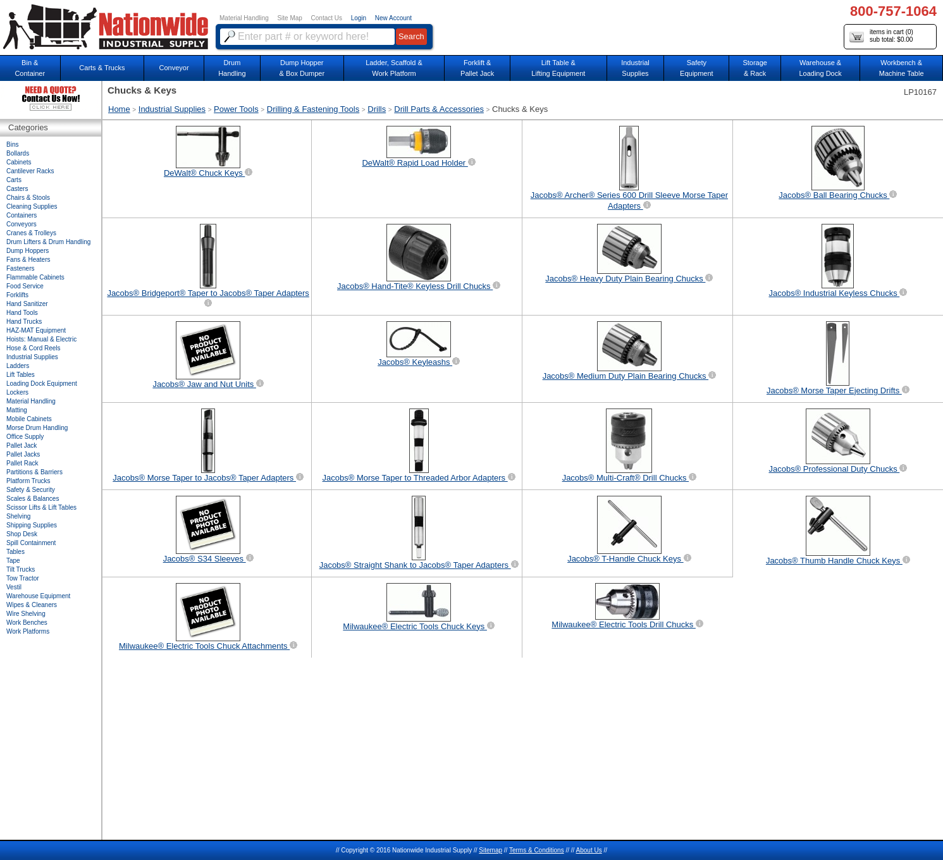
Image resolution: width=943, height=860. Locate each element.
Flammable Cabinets (35, 277)
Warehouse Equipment (38, 596)
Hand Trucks (24, 321)
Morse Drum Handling (37, 427)
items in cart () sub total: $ (881, 36)
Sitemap (490, 850)
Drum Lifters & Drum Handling (48, 241)
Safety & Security (30, 489)
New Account (393, 18)
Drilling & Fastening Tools (313, 109)
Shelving (18, 516)
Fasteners (20, 268)
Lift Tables (20, 374)
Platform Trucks (28, 480)
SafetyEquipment (696, 68)
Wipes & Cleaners (31, 604)
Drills (376, 109)
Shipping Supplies (31, 525)
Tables (15, 551)
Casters (17, 188)
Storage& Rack (755, 68)
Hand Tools (22, 312)
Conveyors (21, 224)
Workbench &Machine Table (901, 68)
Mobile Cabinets (29, 418)
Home (119, 109)
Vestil (14, 587)
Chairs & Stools (28, 197)
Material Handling (244, 18)
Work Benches (26, 622)
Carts (14, 179)
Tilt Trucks (20, 569)
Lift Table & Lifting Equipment (558, 68)
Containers (21, 215)
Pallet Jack (21, 445)
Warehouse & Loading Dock (820, 68)
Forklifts (17, 295)
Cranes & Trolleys (31, 233)
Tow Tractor (22, 578)
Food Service (25, 286)
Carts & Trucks (102, 67)
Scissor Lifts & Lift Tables (41, 507)
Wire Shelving (26, 613)
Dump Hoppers (27, 250)
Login (358, 18)
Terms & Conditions (536, 850)
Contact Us (326, 18)
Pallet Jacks (23, 454)
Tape (13, 560)
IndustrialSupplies (635, 68)
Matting (16, 410)
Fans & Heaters (28, 259)
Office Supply (25, 436)
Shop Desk (21, 534)
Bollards (17, 153)
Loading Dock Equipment (41, 383)
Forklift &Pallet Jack (477, 68)
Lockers (17, 392)
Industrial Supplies (172, 109)
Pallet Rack (22, 463)
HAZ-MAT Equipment (36, 330)
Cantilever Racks (30, 171)
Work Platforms (27, 631)
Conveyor (174, 67)
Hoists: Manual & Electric (41, 339)
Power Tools (236, 109)
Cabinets (18, 162)
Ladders (17, 365)
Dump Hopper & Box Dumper (302, 68)
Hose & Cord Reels (33, 348)
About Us (589, 850)
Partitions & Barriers (34, 472)
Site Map (289, 18)
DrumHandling (231, 68)
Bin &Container (30, 68)
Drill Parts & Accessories (439, 109)
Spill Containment (31, 542)
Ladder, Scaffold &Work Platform (394, 68)
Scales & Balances (32, 498)
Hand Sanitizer (27, 303)
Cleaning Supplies (32, 206)
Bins (12, 144)
